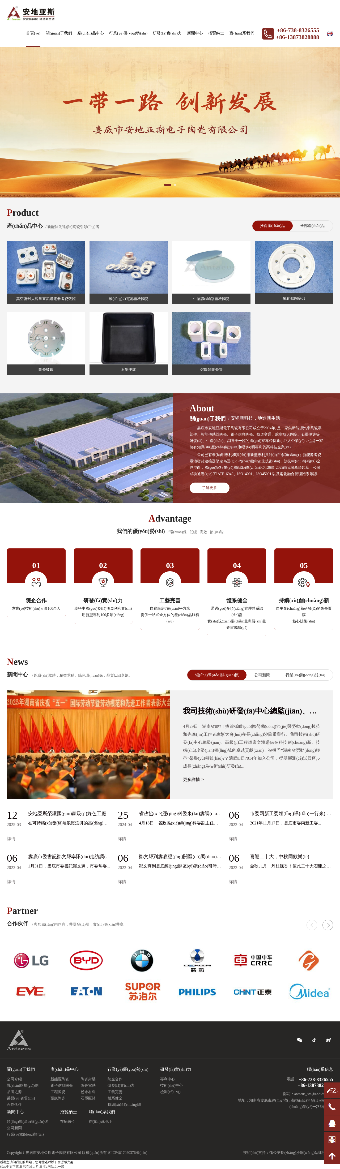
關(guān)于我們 (59, 33)
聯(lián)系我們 (242, 33)
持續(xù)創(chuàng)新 (125, 1105)
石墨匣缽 (88, 1098)
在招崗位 (67, 1122)
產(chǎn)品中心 (90, 33)
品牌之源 (14, 1092)
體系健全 (115, 1098)
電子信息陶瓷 (61, 1086)
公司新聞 (262, 675)
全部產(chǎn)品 (312, 226)
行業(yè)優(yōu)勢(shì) (128, 33)
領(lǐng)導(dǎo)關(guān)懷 (217, 675)
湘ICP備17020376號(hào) (127, 1153)
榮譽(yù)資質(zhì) (21, 1098)
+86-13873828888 (297, 37)
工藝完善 (115, 1092)
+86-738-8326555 (298, 30)
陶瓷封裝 (88, 1079)
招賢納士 (216, 33)
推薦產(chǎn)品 (272, 226)
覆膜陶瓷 (57, 1098)
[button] (327, 925)
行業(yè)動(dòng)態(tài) (305, 675)
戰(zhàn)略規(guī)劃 (23, 1086)
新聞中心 (195, 33)
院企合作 (115, 1079)
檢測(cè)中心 (170, 1092)
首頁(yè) (33, 33)
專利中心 (167, 1079)
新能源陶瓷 (59, 1079)
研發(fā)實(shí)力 (167, 33)
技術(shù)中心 (171, 1086)
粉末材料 (88, 1092)
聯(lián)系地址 (100, 1122)
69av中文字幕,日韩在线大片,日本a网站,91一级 (32, 1166)
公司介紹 (14, 1079)
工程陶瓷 (57, 1092)
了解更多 (209, 488)
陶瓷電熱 (88, 1086)
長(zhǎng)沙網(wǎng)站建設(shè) (306, 1153)
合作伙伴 (14, 1105)
